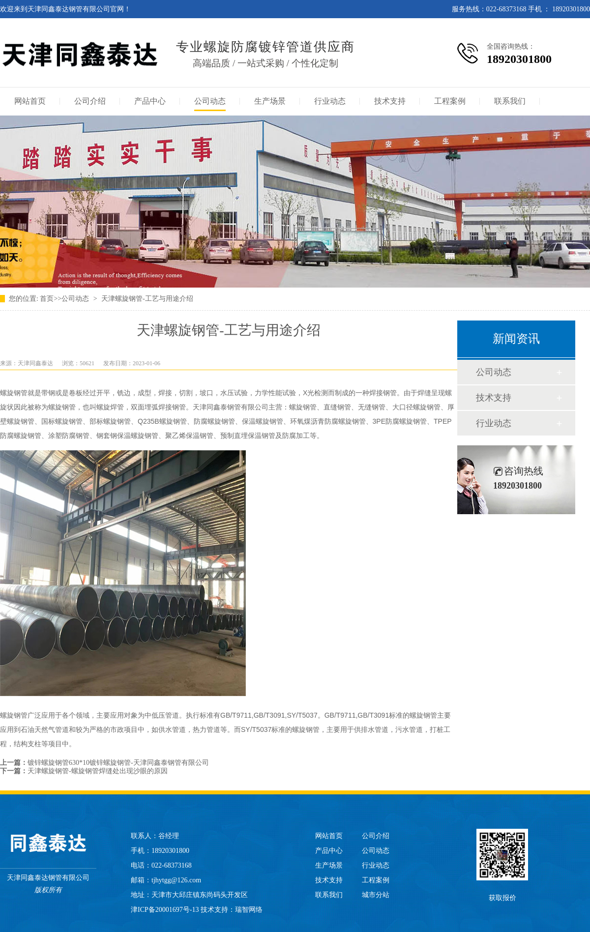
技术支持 (390, 101)
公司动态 (210, 101)
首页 (47, 298)
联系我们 (510, 101)
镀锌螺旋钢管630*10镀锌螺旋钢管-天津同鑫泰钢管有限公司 (118, 762)
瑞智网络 (249, 909)
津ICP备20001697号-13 (165, 909)
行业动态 (330, 101)
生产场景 (270, 101)
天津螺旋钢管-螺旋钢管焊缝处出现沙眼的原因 (98, 771)
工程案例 (450, 101)
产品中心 (150, 101)
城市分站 (375, 895)
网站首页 (30, 101)
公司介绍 (90, 101)
